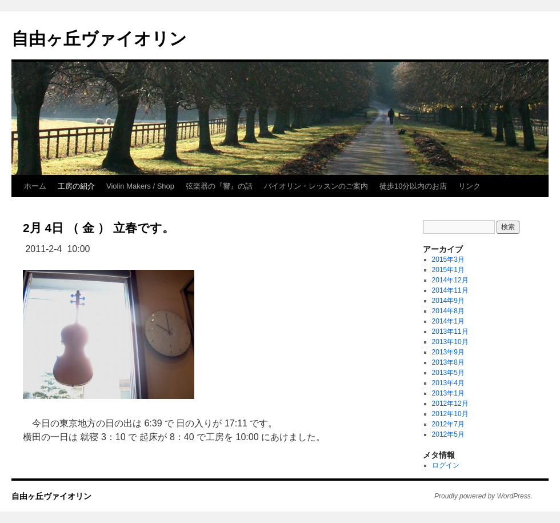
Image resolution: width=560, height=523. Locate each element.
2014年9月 (448, 301)
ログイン (445, 465)
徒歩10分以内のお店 (413, 186)
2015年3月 (448, 259)
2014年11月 (450, 290)
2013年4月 (448, 383)
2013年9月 (448, 352)
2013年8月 (448, 362)
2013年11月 (450, 332)
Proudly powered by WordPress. (483, 496)
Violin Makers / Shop (140, 186)
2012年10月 (450, 414)
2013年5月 (448, 373)
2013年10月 (450, 342)
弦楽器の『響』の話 (219, 186)
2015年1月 (448, 270)
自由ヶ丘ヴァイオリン (99, 38)
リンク (469, 186)
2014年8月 (448, 311)
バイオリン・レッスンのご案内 (316, 186)
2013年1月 (448, 393)
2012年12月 (450, 404)
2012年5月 (448, 434)
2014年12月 (450, 280)
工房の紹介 (76, 186)
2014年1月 (448, 321)
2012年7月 (448, 424)
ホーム (35, 186)
